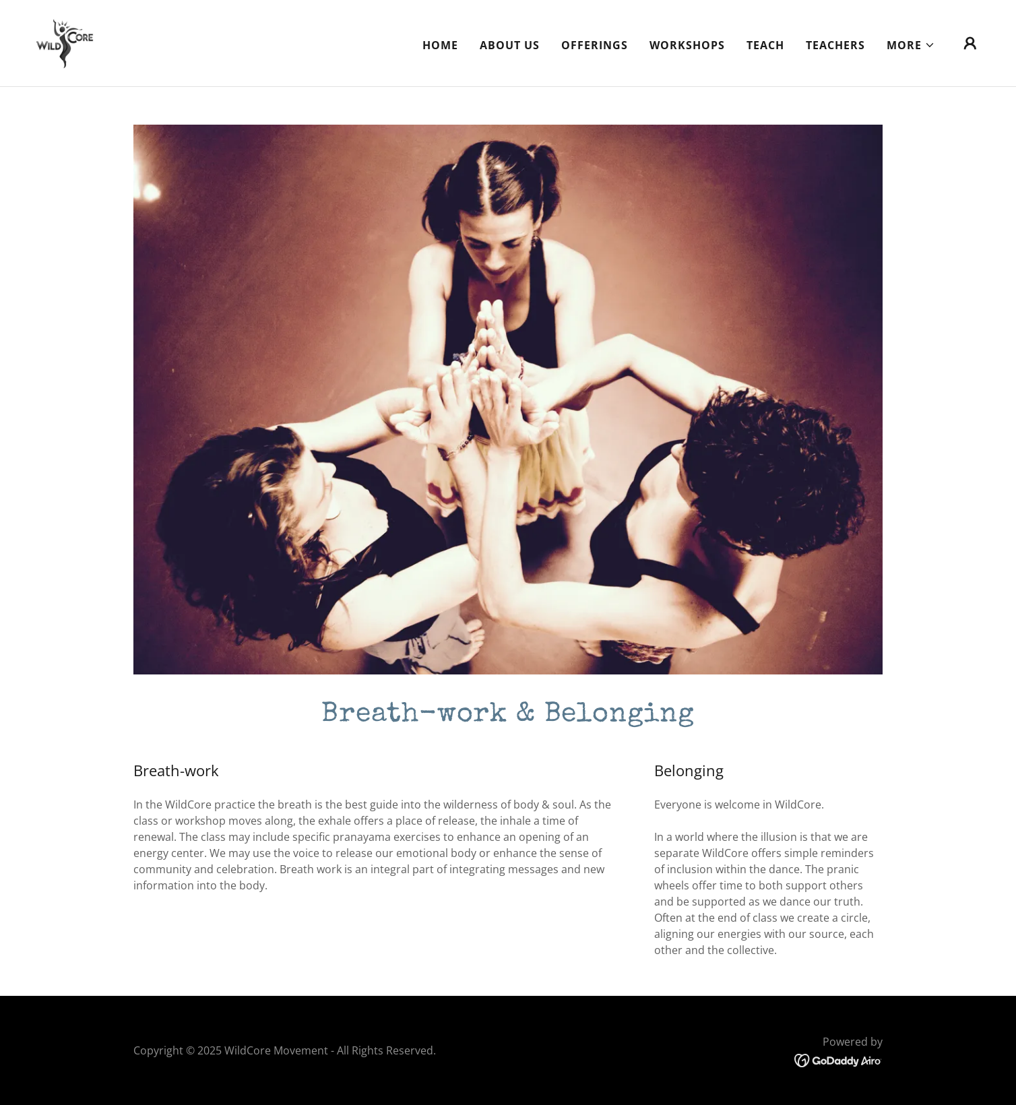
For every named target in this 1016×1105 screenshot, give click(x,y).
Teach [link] (765, 45)
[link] (64, 41)
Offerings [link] (594, 45)
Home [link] (440, 45)
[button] (911, 45)
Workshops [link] (687, 45)
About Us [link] (510, 45)
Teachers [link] (835, 45)
